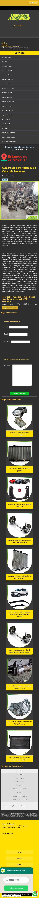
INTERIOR (19, 792)
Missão (19, 864)
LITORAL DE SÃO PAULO (19, 796)
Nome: (16, 327)
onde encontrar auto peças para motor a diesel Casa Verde (19, 759)
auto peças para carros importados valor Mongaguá (19, 577)
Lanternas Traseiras (8, 92)
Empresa (19, 858)
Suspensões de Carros (8, 137)
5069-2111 (20, 26)
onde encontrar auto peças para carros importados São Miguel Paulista (19, 614)
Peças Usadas (6, 119)
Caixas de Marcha (7, 75)
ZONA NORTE (19, 778)
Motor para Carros (7, 97)
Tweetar (5, 180)
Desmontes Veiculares (8, 88)
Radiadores (5, 128)
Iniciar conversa (16, 888)
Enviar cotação (19, 393)
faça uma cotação (10, 308)
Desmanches (6, 84)
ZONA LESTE (19, 774)
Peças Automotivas (7, 110)
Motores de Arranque (8, 101)
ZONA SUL (19, 785)
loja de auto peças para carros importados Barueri (19, 434)
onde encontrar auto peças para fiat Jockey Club (19, 505)
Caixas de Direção (7, 70)
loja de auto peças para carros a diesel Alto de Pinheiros (19, 723)
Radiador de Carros (7, 124)
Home (19, 852)
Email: (16, 334)
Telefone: (17, 341)
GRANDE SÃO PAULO (19, 789)
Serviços (20, 52)
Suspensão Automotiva (8, 132)
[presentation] (17, 350)
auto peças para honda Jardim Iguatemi (19, 470)
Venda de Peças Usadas (9, 141)
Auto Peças (5, 61)
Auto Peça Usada (7, 57)
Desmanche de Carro (8, 79)
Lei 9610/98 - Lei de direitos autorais (28, 816)
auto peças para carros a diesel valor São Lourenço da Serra (20, 541)
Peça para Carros (7, 106)
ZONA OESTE (20, 782)
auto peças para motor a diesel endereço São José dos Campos (19, 651)
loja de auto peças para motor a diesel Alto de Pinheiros (19, 687)
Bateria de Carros (7, 66)
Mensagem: (18, 375)
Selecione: (19, 771)
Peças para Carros (7, 115)
